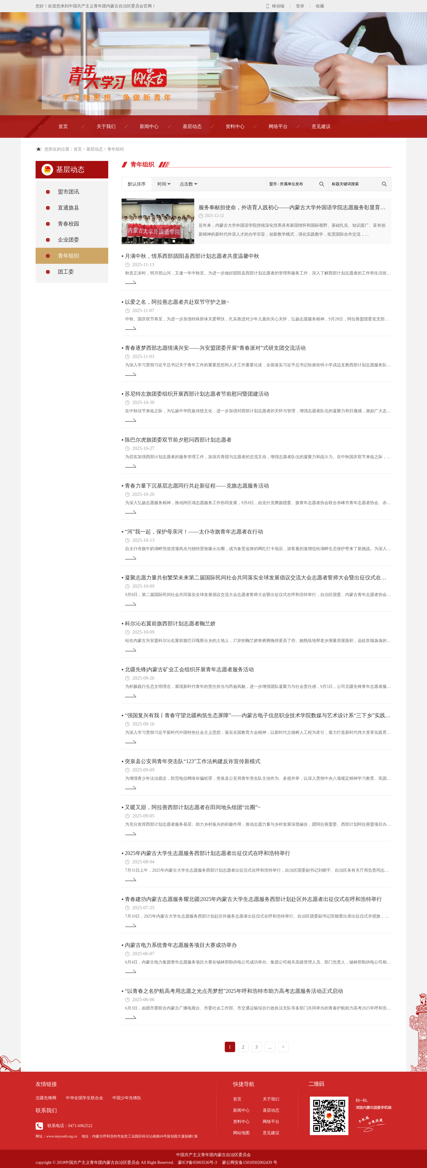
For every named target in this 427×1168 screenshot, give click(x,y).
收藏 (320, 6)
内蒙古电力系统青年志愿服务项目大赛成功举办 (179, 945)
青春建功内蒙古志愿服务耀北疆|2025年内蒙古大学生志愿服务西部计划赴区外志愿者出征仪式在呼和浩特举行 (252, 899)
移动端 (278, 6)
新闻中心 (149, 126)
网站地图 (241, 1133)
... (270, 1046)
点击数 (188, 184)
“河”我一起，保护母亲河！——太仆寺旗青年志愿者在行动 (192, 532)
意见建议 (321, 126)
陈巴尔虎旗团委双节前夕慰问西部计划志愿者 (177, 440)
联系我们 (46, 1110)
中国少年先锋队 (126, 1098)
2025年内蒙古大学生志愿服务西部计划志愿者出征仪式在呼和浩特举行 (206, 853)
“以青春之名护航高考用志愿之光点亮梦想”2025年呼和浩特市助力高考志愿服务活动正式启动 (232, 991)
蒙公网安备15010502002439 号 (249, 1162)
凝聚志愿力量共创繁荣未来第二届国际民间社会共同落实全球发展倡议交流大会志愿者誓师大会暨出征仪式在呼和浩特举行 (256, 578)
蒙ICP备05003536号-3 (197, 1162)
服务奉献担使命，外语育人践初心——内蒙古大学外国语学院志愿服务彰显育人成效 (293, 207)
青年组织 (115, 149)
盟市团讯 (68, 192)
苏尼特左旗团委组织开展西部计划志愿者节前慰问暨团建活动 (195, 394)
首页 (63, 126)
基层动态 (192, 126)
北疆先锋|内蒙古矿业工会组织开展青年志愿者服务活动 (188, 669)
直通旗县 (68, 208)
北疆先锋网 (46, 1098)
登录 (300, 6)
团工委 (66, 272)
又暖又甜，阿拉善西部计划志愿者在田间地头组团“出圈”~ (191, 807)
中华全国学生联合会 (84, 1098)
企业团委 (68, 240)
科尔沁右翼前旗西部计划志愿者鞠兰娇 (169, 624)
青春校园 (68, 224)
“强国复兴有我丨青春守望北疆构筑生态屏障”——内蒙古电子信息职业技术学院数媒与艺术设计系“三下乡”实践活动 (256, 715)
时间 (164, 184)
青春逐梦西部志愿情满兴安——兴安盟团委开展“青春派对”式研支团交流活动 (214, 348)
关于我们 (106, 126)
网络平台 (278, 126)
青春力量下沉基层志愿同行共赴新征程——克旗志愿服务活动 (195, 486)
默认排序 (137, 184)
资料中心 (235, 126)
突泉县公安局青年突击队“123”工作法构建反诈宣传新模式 (191, 761)
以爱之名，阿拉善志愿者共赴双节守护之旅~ (175, 302)
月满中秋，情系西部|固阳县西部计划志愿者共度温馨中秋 (190, 256)
